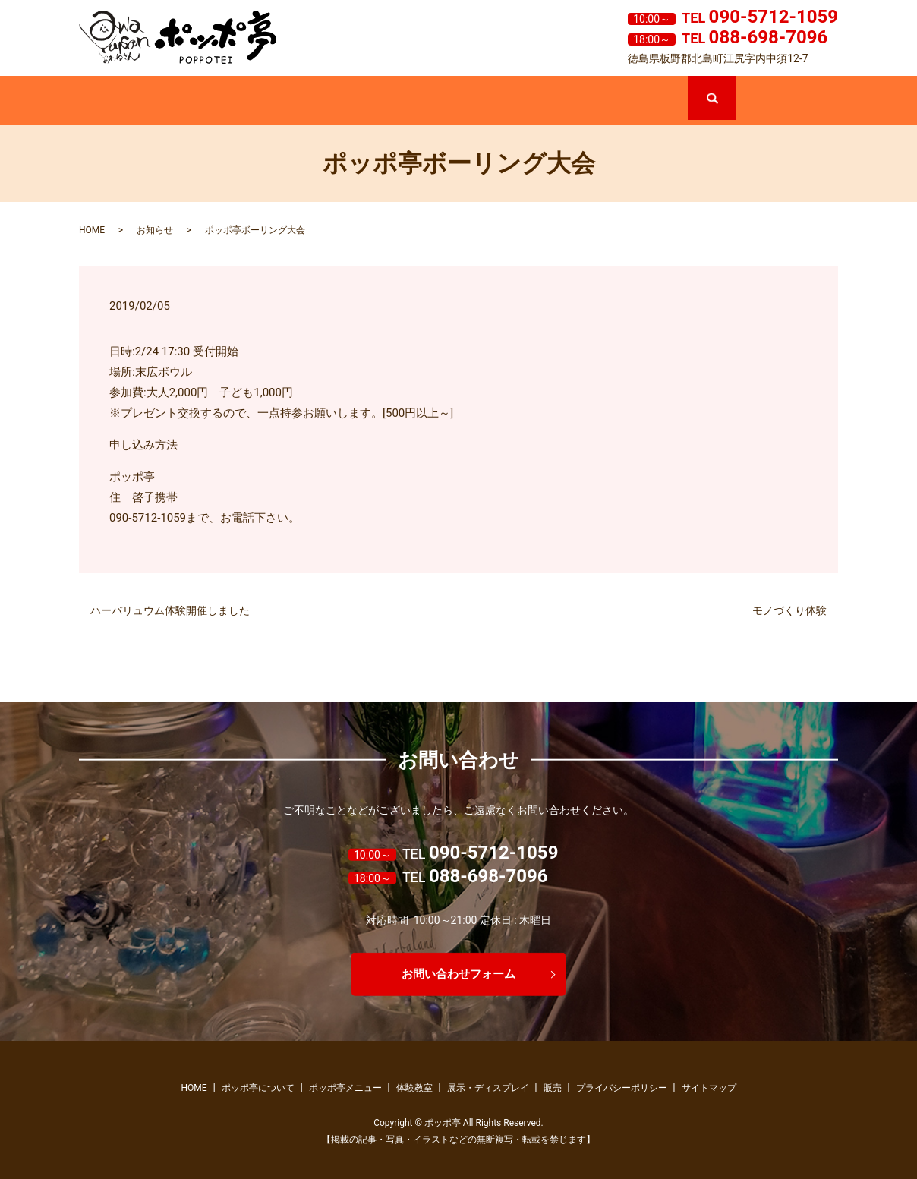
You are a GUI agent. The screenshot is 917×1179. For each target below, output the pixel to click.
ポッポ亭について (231, 101)
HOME (92, 230)
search (734, 82)
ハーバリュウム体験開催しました (170, 610)
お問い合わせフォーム (458, 973)
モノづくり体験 (789, 610)
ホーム (129, 101)
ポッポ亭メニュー (332, 101)
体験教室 (434, 101)
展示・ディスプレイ (536, 101)
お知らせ (155, 230)
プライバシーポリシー (621, 1088)
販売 (637, 101)
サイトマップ (709, 1088)
